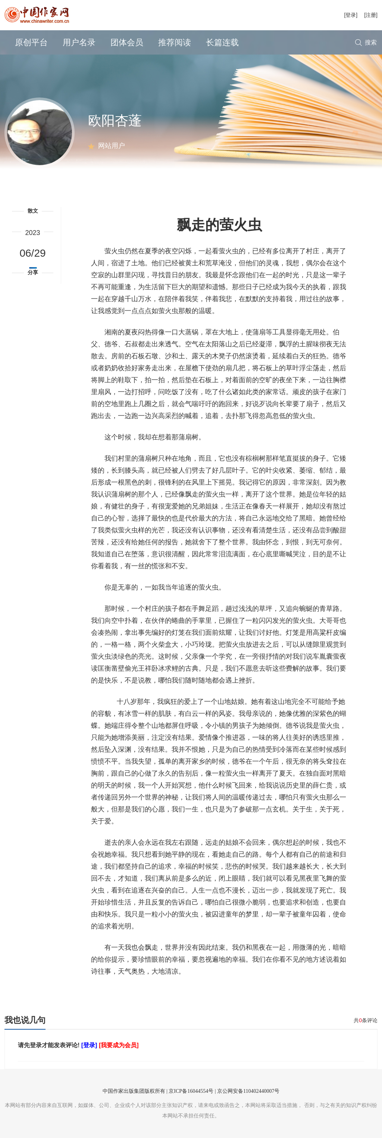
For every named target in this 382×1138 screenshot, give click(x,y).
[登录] (350, 15)
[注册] (371, 15)
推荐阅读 (174, 42)
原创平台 (31, 42)
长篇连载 (222, 42)
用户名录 (79, 42)
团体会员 (126, 42)
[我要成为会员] (119, 1045)
